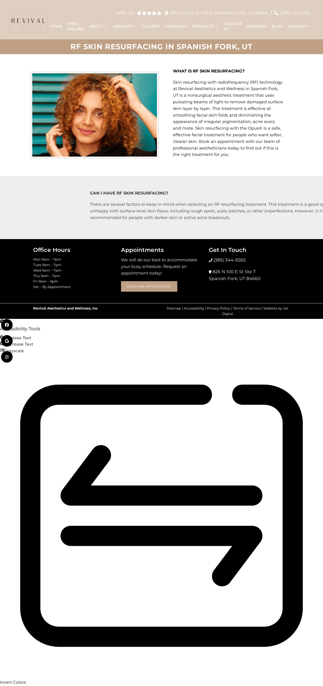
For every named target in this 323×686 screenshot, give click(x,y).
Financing (175, 24)
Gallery (151, 24)
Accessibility (194, 308)
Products (203, 24)
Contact (297, 24)
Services (122, 24)
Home (56, 24)
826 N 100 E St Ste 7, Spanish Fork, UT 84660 (219, 10)
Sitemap (174, 308)
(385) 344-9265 (295, 10)
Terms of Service (247, 308)
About (96, 24)
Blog (277, 24)
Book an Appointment (149, 286)
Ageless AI (233, 24)
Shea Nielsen (75, 24)
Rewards (257, 24)
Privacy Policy (218, 308)
